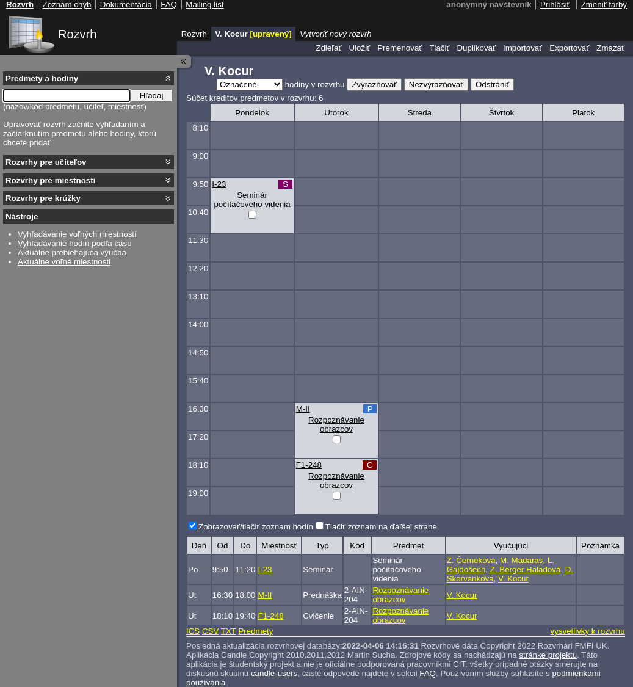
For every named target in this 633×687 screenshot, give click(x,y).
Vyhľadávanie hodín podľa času (75, 243)
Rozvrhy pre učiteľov (46, 162)
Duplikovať (476, 48)
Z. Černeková (471, 560)
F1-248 (309, 465)
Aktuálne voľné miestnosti (64, 261)
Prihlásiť (555, 4)
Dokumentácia (126, 4)
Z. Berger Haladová (525, 569)
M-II (303, 408)
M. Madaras (521, 560)
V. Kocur (513, 578)
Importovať (522, 48)
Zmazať (610, 48)
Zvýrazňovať (374, 84)
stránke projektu (548, 655)
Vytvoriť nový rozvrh (336, 33)
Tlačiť (439, 48)
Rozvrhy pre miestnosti (50, 180)
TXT (228, 631)
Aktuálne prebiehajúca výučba (72, 252)
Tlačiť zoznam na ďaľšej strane (381, 526)
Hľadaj (152, 95)
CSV (210, 631)
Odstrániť (492, 84)
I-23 (219, 184)
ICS (193, 631)
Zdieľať (328, 48)
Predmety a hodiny (41, 78)
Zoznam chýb (66, 4)
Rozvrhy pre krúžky (43, 198)
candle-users (274, 673)
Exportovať (569, 48)
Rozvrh (77, 34)
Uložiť (360, 48)
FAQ (427, 673)
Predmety (255, 631)
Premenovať (399, 48)
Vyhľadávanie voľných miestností (77, 234)
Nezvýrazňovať (436, 84)
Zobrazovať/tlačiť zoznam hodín (255, 526)
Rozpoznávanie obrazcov (336, 424)
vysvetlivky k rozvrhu (587, 631)
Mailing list (204, 4)
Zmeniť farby (604, 4)
